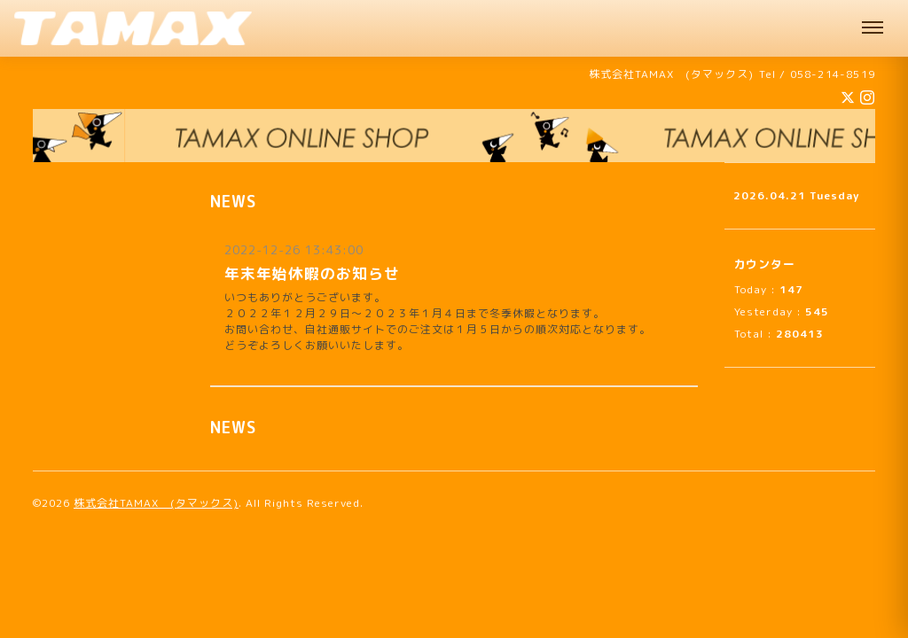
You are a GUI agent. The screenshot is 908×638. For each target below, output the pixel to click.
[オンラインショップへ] (454, 135)
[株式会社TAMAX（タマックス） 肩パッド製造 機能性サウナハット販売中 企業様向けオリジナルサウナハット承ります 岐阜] (133, 28)
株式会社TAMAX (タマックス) (156, 502)
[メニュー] (872, 28)
